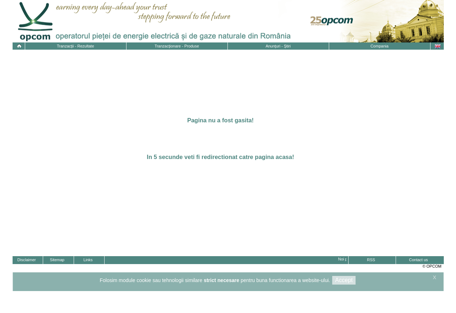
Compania (379, 46)
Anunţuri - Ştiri (278, 46)
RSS (371, 260)
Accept (344, 280)
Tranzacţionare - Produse (177, 46)
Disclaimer (26, 260)
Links (88, 260)
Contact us (418, 260)
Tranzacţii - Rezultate (75, 46)
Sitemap (57, 260)
